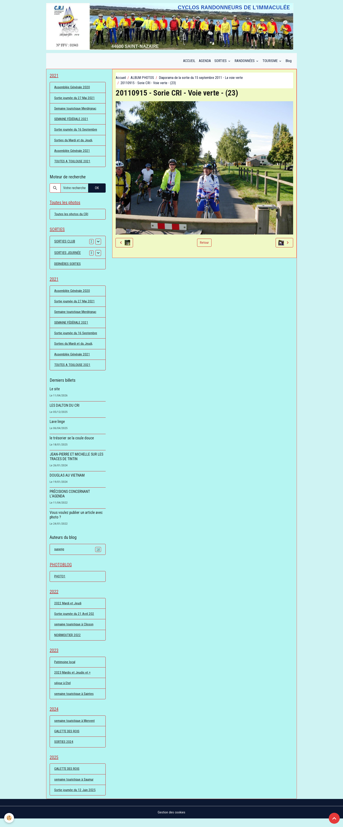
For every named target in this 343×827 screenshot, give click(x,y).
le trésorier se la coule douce (72, 442)
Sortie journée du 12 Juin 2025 (75, 798)
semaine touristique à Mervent (75, 728)
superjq (77, 554)
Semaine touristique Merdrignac (76, 110)
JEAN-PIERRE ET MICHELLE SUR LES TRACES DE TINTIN (76, 461)
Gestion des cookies (172, 821)
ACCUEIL (189, 62)
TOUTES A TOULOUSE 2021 (73, 163)
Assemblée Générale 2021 (72, 153)
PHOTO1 (60, 581)
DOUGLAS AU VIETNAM (67, 480)
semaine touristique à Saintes (74, 701)
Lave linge (57, 426)
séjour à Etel (62, 690)
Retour (204, 243)
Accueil (121, 78)
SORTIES (221, 62)
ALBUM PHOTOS (142, 78)
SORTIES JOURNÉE (67, 256)
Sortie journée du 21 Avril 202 (74, 620)
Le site (55, 393)
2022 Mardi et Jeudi (68, 609)
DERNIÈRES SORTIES (69, 267)
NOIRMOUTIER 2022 (68, 641)
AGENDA (205, 62)
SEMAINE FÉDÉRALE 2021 (72, 121)
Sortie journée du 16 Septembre (76, 131)
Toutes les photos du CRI (71, 217)
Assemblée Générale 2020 (72, 88)
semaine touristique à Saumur (74, 788)
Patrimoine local (65, 668)
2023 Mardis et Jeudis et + (72, 679)
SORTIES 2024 (64, 749)
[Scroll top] (334, 818)
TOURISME (270, 62)
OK (97, 190)
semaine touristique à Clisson (74, 630)
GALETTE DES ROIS (68, 739)
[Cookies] (9, 818)
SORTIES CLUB (64, 244)
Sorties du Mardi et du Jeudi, (74, 142)
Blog (288, 62)
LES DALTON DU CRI (64, 410)
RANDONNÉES (245, 62)
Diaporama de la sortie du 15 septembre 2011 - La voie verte (201, 78)
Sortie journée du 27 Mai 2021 (75, 99)
